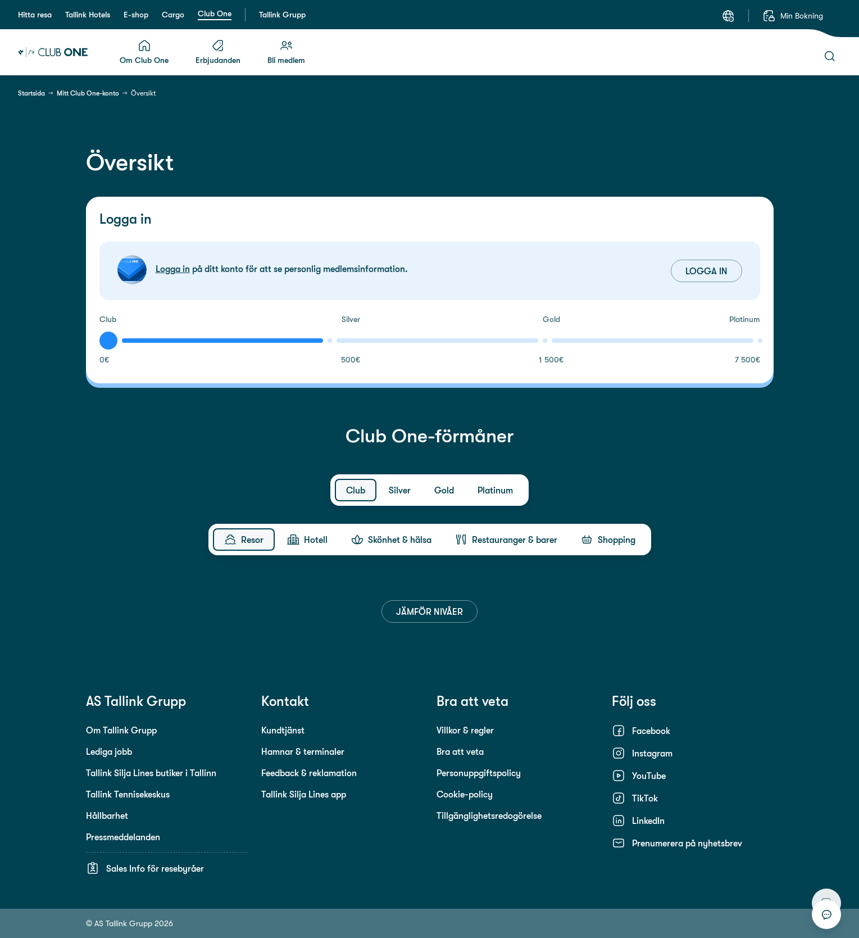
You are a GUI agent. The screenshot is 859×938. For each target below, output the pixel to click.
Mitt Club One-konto (88, 93)
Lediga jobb (109, 751)
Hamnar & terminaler (302, 751)
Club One (214, 13)
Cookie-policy (465, 794)
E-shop (136, 15)
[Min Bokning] (792, 15)
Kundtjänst (282, 730)
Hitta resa (35, 15)
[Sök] (830, 56)
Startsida (31, 93)
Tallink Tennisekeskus (128, 794)
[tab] (355, 490)
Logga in (173, 268)
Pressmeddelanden (123, 836)
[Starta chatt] (826, 914)
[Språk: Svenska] (728, 15)
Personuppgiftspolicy (479, 772)
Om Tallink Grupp (121, 730)
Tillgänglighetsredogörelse (489, 815)
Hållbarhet (107, 815)
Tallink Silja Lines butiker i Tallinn (151, 772)
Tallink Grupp (282, 15)
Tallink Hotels (87, 15)
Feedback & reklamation (309, 772)
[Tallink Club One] (53, 52)
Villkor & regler (465, 730)
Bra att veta (460, 751)
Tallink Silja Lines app (303, 794)
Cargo (173, 15)
